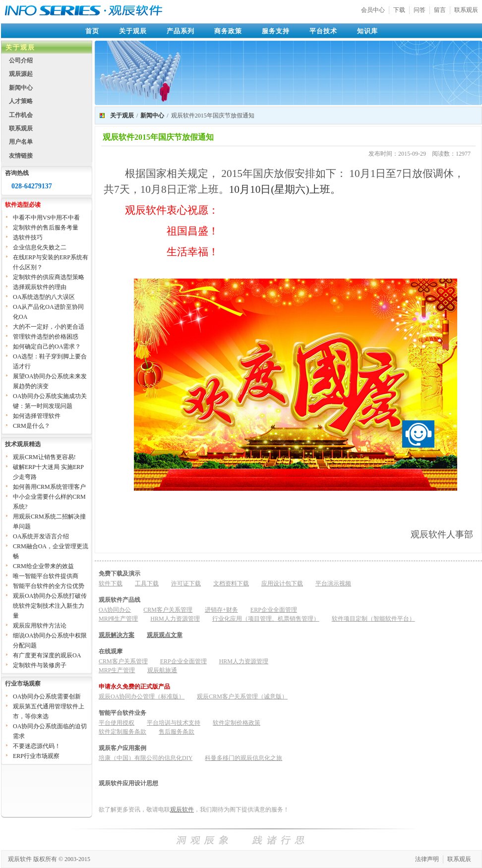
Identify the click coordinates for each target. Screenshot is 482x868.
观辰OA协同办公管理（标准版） (141, 696)
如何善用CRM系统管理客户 (49, 486)
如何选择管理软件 (36, 415)
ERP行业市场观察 (36, 755)
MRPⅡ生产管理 (118, 618)
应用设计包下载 (282, 583)
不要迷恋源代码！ (36, 746)
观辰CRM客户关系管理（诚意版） (242, 696)
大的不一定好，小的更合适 (48, 326)
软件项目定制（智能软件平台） (373, 618)
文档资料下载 (231, 583)
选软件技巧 (28, 237)
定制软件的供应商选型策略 (48, 277)
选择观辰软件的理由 (39, 287)
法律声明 (427, 859)
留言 (440, 9)
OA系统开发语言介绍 (41, 536)
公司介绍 (21, 60)
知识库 (367, 31)
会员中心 (373, 9)
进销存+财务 (221, 609)
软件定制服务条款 (122, 731)
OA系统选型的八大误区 (44, 296)
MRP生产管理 (117, 670)
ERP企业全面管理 (273, 609)
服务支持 (276, 31)
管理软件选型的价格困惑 (45, 336)
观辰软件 (182, 809)
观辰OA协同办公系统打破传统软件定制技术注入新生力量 (50, 605)
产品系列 (180, 31)
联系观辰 (466, 9)
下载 (399, 9)
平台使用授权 (116, 722)
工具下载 (147, 583)
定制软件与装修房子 (39, 665)
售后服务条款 (176, 731)
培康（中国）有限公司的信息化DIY (145, 757)
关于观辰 (133, 31)
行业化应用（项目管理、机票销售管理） (265, 618)
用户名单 (21, 141)
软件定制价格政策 (236, 722)
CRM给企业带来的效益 (43, 566)
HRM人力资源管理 (174, 618)
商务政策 (228, 31)
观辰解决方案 (116, 635)
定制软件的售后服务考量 (45, 227)
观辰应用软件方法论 (39, 625)
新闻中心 (21, 87)
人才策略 (21, 101)
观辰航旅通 (162, 670)
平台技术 (323, 31)
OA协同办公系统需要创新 (47, 696)
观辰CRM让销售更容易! (44, 457)
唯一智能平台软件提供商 (45, 576)
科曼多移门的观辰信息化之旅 (243, 757)
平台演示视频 (333, 583)
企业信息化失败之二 (39, 247)
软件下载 (110, 583)
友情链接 (21, 155)
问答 (419, 9)
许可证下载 (186, 583)
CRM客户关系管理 (167, 609)
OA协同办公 (115, 609)
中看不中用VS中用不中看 (46, 217)
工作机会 (21, 115)
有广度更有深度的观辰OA (47, 655)
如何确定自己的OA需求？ (47, 346)
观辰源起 (21, 73)
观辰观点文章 (164, 635)
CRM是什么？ (31, 425)
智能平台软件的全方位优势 (48, 585)
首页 (92, 31)
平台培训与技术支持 (173, 722)
